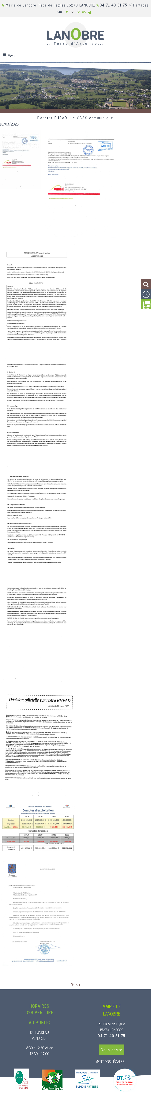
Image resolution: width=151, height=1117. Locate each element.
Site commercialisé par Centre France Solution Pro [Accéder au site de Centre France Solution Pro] (34, 1098)
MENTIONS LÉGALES (110, 1061)
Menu (11, 56)
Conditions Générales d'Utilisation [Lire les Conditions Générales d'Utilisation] (103, 1102)
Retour (75, 985)
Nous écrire (111, 1049)
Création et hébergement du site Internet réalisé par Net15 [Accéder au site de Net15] (105, 1098)
